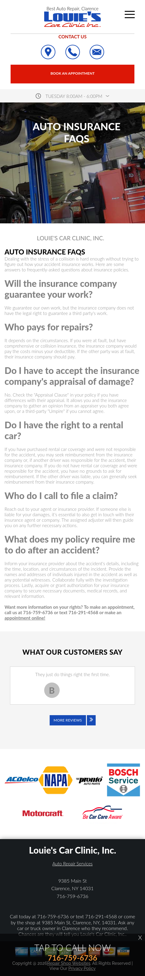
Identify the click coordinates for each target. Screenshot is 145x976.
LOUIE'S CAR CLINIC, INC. (70, 238)
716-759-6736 (72, 896)
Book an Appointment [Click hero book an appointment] (73, 73)
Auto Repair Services (72, 863)
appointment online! (25, 618)
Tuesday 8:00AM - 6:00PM (73, 96)
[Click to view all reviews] (73, 724)
